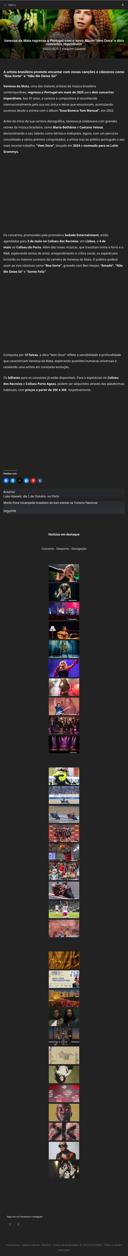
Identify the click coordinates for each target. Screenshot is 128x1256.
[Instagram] (18, 1224)
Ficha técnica (13, 1245)
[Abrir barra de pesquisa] (123, 4)
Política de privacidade (66, 1245)
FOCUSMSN (95, 1245)
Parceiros (46, 1245)
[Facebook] (10, 1224)
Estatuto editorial (31, 1245)
